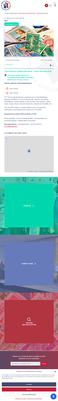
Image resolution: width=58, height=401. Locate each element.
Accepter (29, 384)
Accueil (6, 13)
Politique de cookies (20, 398)
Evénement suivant (47, 60)
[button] (55, 371)
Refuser (29, 389)
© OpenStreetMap (42, 171)
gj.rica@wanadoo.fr (11, 126)
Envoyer (44, 363)
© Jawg (35, 171)
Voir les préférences (29, 394)
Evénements (13, 13)
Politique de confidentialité (34, 398)
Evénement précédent (12, 60)
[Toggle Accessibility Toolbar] (53, 396)
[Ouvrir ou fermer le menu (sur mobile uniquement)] (55, 5)
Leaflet (30, 171)
